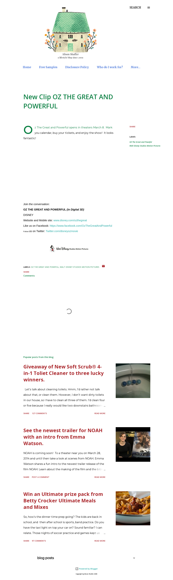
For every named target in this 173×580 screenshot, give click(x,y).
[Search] (135, 7)
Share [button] (132, 126)
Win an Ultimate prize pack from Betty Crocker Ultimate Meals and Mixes (63, 500)
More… (135, 67)
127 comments (39, 413)
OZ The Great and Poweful (140, 142)
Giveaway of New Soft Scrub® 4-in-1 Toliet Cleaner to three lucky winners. (63, 373)
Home (27, 67)
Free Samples (48, 67)
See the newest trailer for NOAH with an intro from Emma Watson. (62, 437)
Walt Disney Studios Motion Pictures (144, 145)
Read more (99, 413)
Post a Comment (40, 477)
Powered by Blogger (86, 568)
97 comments (39, 540)
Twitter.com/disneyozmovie (62, 231)
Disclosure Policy (77, 67)
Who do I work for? (110, 67)
